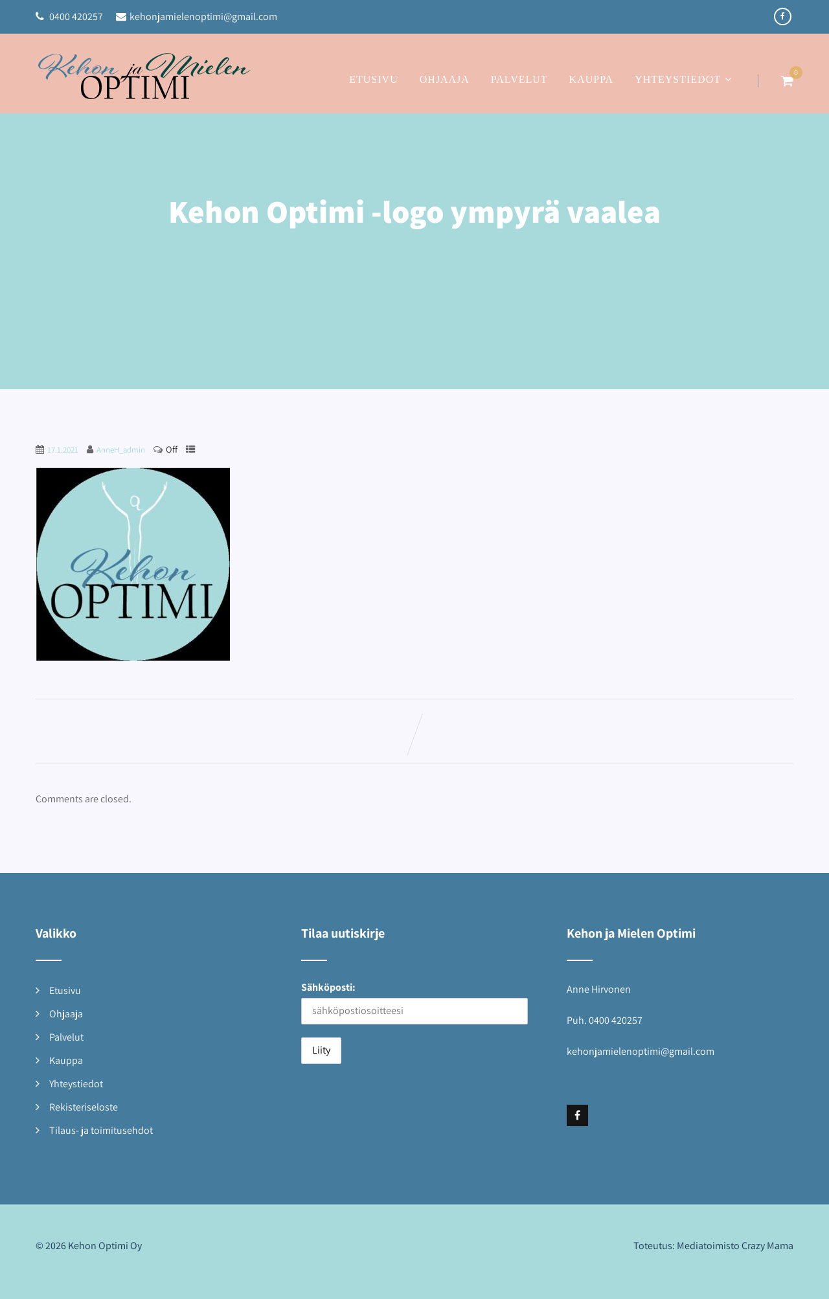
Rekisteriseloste (83, 1107)
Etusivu (373, 79)
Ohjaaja (445, 79)
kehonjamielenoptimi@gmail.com (196, 16)
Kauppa (591, 79)
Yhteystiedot (685, 79)
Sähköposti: (328, 987)
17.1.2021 (62, 449)
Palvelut (519, 79)
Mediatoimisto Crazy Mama (735, 1245)
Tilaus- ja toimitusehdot (101, 1130)
